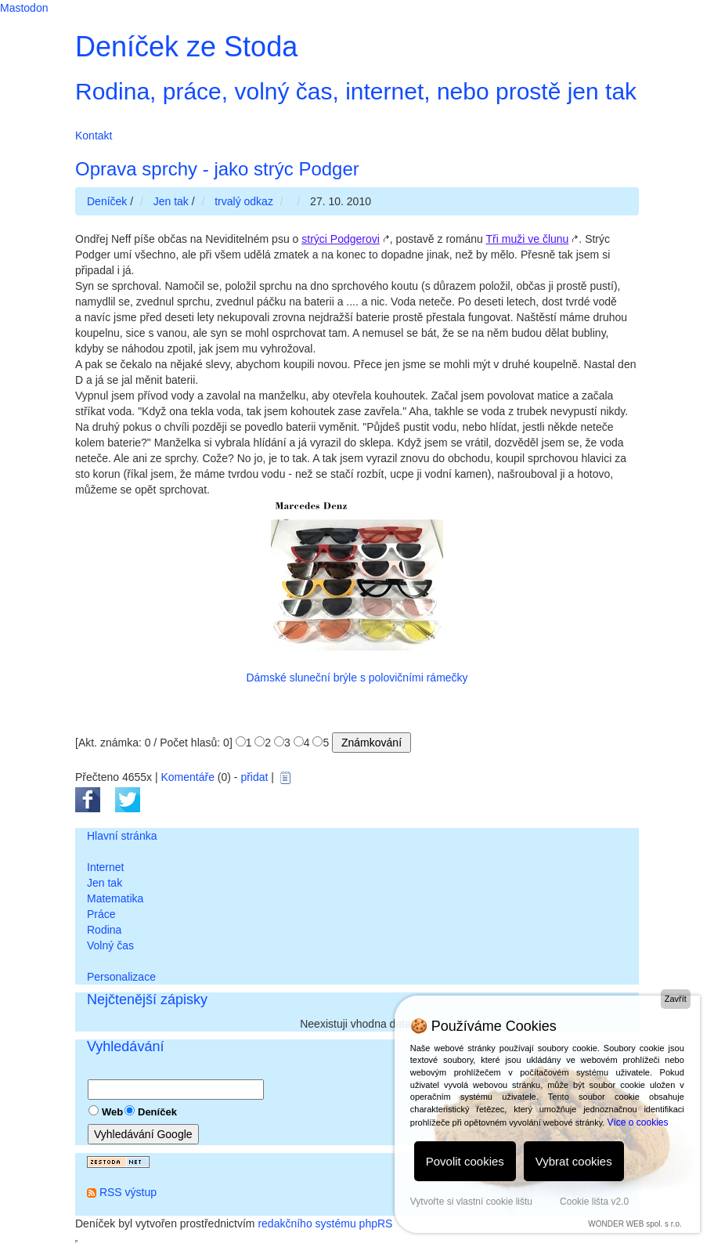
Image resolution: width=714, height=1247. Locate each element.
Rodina (104, 930)
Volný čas (110, 945)
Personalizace (121, 976)
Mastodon (24, 8)
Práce (101, 914)
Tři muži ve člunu (527, 239)
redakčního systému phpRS (325, 1223)
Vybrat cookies (574, 1161)
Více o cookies (637, 1122)
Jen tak (104, 883)
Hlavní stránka (122, 836)
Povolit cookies (465, 1161)
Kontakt (93, 135)
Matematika (115, 898)
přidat (254, 777)
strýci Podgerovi (340, 239)
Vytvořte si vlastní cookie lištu (471, 1201)
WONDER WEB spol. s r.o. (634, 1224)
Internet (105, 867)
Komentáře (187, 777)
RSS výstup (128, 1192)
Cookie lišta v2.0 (594, 1201)
